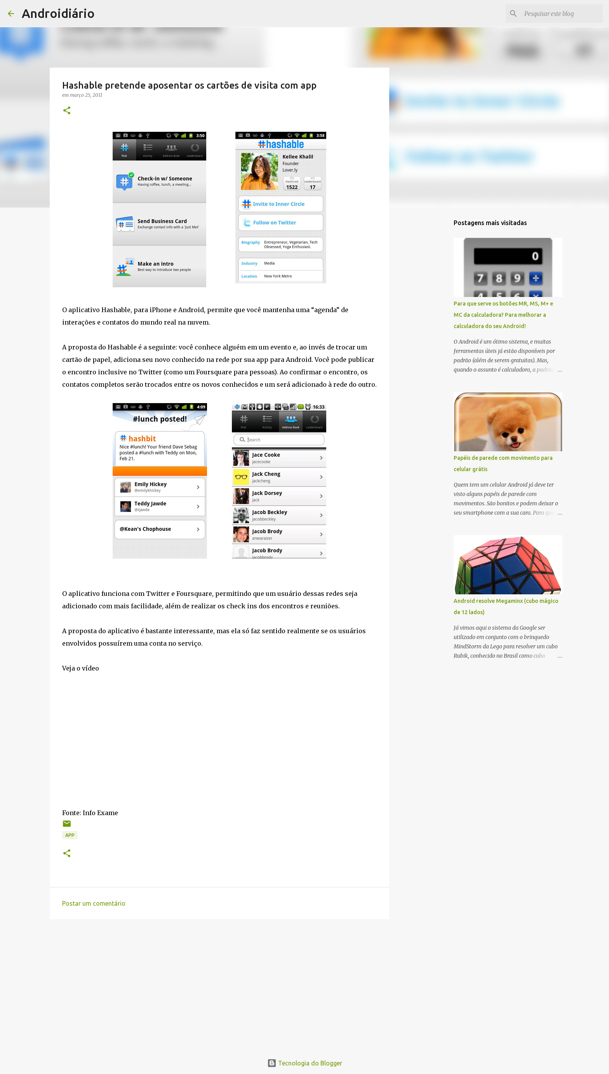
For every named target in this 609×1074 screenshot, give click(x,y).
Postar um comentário (93, 903)
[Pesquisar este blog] (562, 13)
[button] (66, 111)
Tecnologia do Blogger (304, 1063)
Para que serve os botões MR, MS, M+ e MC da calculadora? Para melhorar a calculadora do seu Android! (503, 314)
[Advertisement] (219, 985)
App (70, 835)
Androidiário (58, 13)
